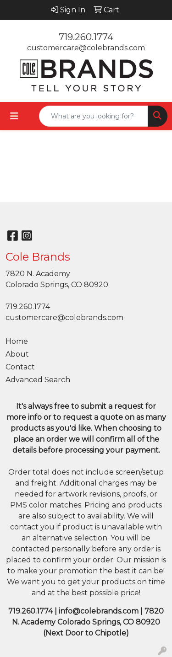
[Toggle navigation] (14, 116)
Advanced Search (38, 379)
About (17, 354)
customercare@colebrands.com (86, 47)
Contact (20, 367)
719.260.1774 (86, 37)
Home (17, 341)
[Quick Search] (93, 116)
